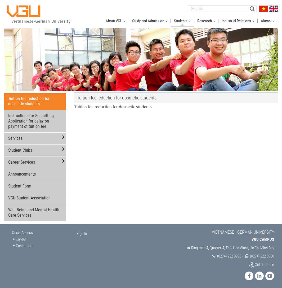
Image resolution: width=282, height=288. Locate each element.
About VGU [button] (116, 20)
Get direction (264, 264)
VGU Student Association (29, 197)
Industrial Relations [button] (238, 20)
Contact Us (24, 245)
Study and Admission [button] (150, 20)
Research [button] (206, 20)
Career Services (21, 161)
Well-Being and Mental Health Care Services (33, 212)
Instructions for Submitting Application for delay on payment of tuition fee (31, 121)
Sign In (82, 233)
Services (15, 138)
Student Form (19, 185)
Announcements (22, 173)
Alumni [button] (268, 20)
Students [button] (182, 20)
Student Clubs (20, 149)
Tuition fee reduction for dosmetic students (29, 101)
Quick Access (22, 232)
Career (21, 239)
